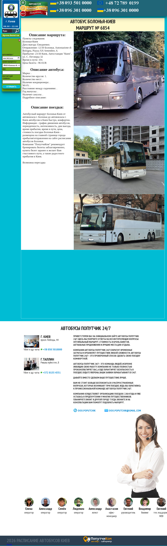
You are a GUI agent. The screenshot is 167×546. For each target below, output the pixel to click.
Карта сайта (9, 545)
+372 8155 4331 (50, 372)
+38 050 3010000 (51, 349)
